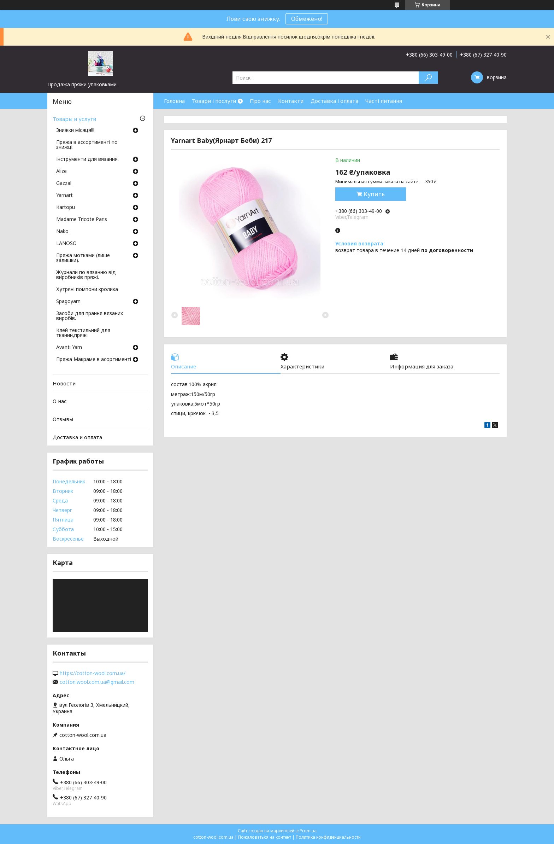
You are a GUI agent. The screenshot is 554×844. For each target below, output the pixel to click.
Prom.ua (308, 831)
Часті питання (383, 100)
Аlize (61, 171)
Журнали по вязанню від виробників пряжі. (86, 275)
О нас (60, 400)
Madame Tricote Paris (81, 219)
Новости (64, 383)
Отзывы (63, 419)
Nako (62, 231)
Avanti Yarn (69, 347)
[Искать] (428, 77)
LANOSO (66, 243)
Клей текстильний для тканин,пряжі (83, 333)
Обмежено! (306, 19)
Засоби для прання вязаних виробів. (89, 316)
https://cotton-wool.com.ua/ (92, 673)
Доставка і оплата (334, 100)
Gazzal (63, 183)
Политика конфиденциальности (328, 837)
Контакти (290, 100)
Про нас (260, 100)
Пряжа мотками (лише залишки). (83, 258)
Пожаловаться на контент (264, 837)
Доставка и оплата (77, 436)
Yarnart (64, 195)
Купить (374, 194)
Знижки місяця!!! (75, 130)
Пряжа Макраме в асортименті (93, 359)
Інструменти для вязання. (87, 159)
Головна (174, 100)
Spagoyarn (68, 301)
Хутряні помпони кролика (87, 289)
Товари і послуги (214, 100)
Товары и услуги (74, 118)
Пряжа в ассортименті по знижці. (87, 145)
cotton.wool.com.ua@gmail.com (97, 682)
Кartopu (65, 207)
